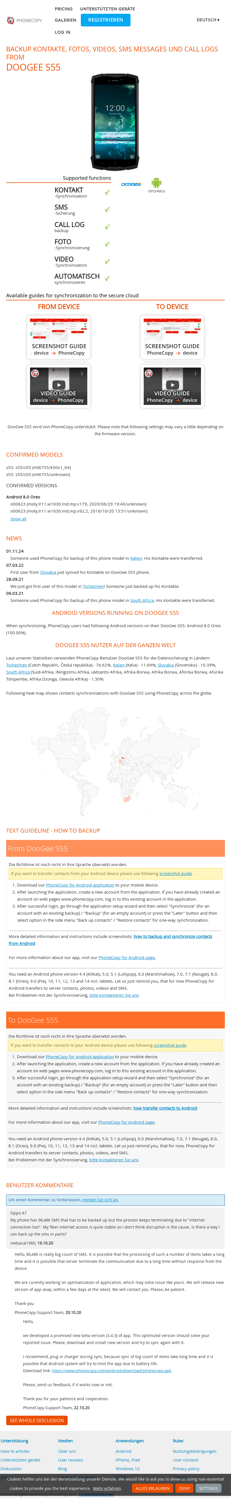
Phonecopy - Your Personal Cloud (25, 20)
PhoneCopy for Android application (80, 885)
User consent (185, 1460)
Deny (184, 1488)
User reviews (70, 1460)
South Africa (142, 600)
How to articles (15, 1451)
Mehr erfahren (107, 1488)
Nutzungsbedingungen (194, 1451)
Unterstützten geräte (107, 9)
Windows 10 (128, 1468)
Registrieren (105, 20)
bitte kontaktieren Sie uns (114, 995)
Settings (208, 1488)
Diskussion (11, 1468)
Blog (62, 1468)
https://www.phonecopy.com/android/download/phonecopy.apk (111, 1370)
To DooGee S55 (172, 337)
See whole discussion (37, 1420)
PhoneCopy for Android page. (127, 957)
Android (123, 1451)
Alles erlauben (153, 1488)
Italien (136, 558)
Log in (62, 32)
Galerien (65, 20)
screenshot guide (175, 873)
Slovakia (48, 572)
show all (18, 519)
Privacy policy (186, 1468)
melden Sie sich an (100, 1199)
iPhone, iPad (128, 1460)
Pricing (64, 9)
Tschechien (93, 586)
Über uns (67, 1451)
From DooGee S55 (58, 337)
